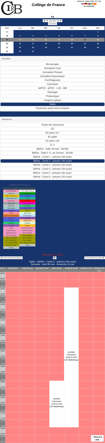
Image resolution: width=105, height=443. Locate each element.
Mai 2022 (52, 21)
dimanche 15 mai (99, 269)
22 (98, 44)
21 (85, 44)
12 (59, 40)
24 (33, 47)
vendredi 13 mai (71, 268)
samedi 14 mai (86, 268)
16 (20, 44)
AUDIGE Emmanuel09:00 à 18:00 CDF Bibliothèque (71, 356)
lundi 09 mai (13, 268)
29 (98, 47)
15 (98, 40)
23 (20, 47)
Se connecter (89, 6)
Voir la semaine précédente (11, 258)
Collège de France (48, 5)
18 (7, 36)
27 (72, 47)
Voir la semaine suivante (94, 258)
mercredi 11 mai (42, 268)
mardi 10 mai (27, 268)
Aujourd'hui (52, 24)
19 (7, 40)
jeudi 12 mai (57, 268)
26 (59, 47)
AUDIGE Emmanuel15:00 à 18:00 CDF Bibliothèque (57, 403)
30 (20, 51)
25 (46, 47)
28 (85, 47)
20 (7, 44)
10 (33, 40)
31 (33, 51)
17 (7, 32)
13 (72, 40)
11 (46, 40)
